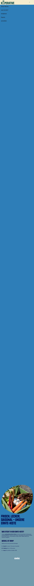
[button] (29, 2)
